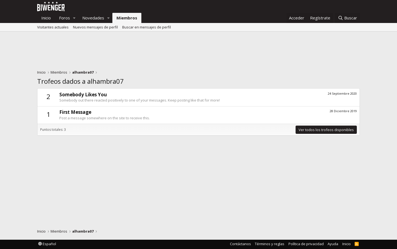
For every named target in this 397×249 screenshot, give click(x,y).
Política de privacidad (306, 243)
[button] (74, 18)
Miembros (126, 18)
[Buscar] (347, 18)
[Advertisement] (198, 52)
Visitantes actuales (53, 27)
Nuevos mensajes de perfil (95, 27)
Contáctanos (240, 243)
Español (47, 243)
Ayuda (333, 243)
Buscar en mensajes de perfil (146, 27)
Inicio (46, 18)
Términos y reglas (269, 243)
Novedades (93, 18)
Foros (64, 18)
